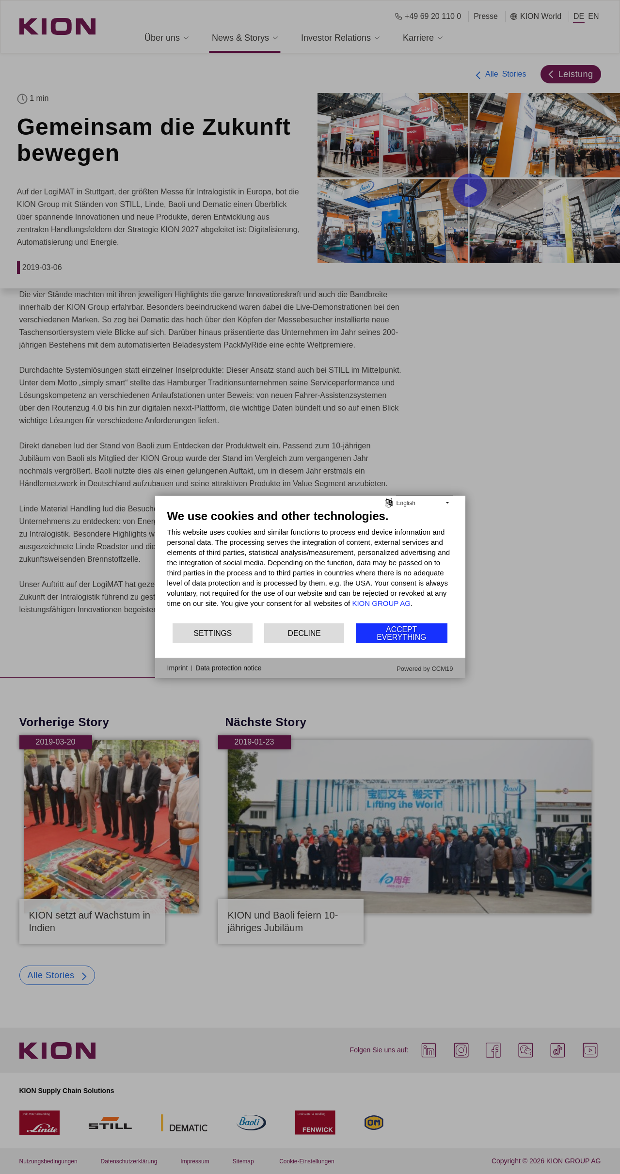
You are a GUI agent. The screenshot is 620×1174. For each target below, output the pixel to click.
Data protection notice (228, 668)
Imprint (177, 668)
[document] (310, 565)
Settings (213, 633)
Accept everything (401, 633)
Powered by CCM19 (425, 668)
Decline (304, 633)
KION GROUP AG (381, 603)
